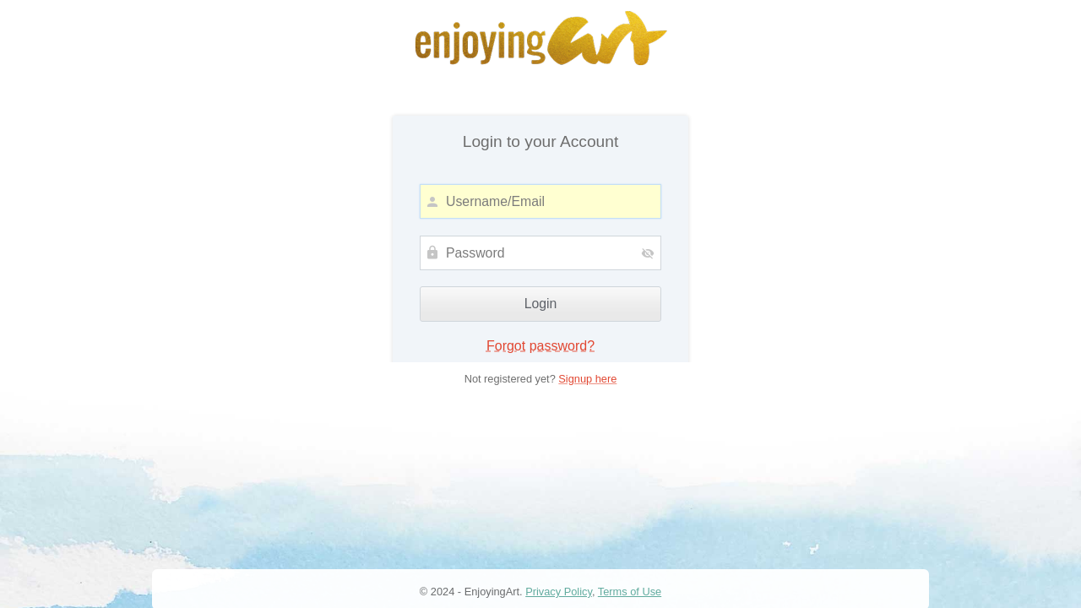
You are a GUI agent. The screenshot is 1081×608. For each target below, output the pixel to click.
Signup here (587, 378)
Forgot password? (540, 346)
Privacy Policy (558, 591)
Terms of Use (629, 591)
